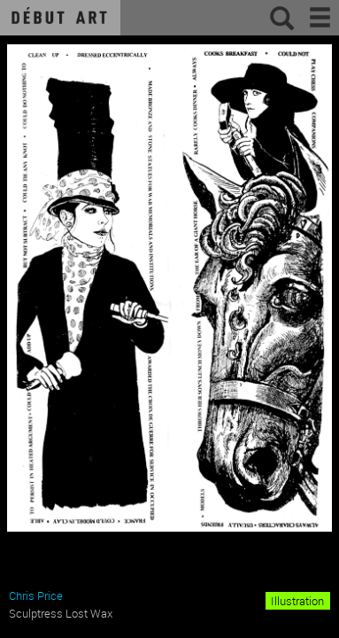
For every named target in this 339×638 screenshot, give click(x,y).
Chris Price (36, 595)
